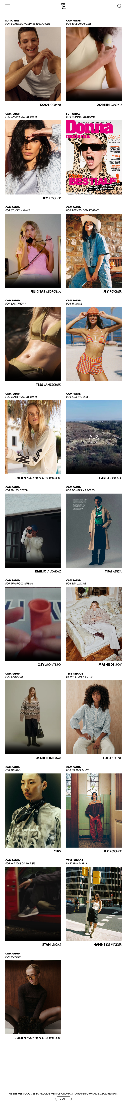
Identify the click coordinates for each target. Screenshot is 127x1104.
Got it (63, 1098)
